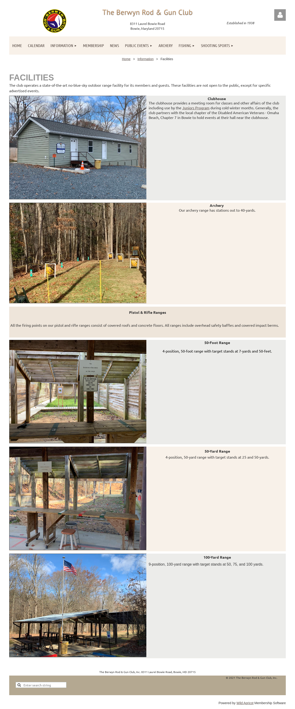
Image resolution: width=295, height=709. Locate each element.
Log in (280, 15)
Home (126, 59)
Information (145, 59)
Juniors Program (195, 107)
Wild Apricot (245, 703)
